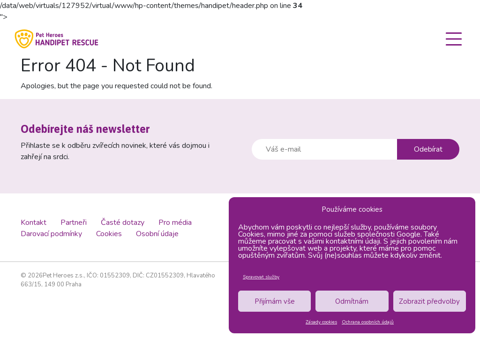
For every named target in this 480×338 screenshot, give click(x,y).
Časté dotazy (122, 222)
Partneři (73, 222)
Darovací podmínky (51, 234)
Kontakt (33, 222)
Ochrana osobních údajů (368, 322)
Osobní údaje (157, 234)
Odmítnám (351, 301)
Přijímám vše (275, 301)
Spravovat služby (261, 277)
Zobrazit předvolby (429, 301)
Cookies (109, 234)
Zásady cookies (321, 322)
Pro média (175, 222)
